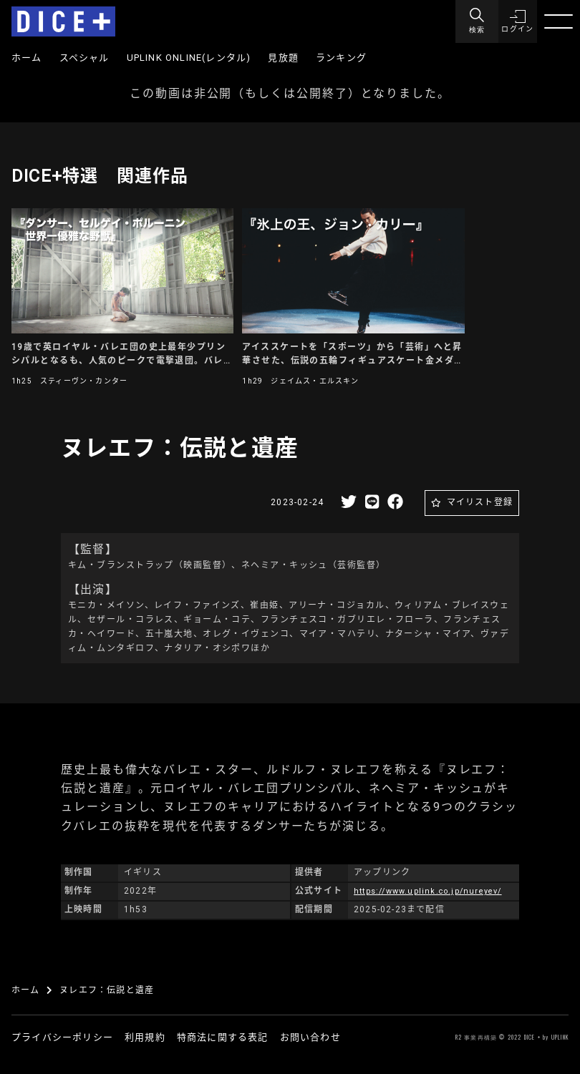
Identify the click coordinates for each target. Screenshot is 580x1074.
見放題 (283, 57)
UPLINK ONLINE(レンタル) (189, 57)
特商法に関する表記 (223, 1037)
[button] (515, 21)
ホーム (26, 57)
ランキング (341, 57)
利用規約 (145, 1037)
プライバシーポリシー (62, 1037)
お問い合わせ (310, 1037)
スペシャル (84, 57)
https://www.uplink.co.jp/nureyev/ (434, 891)
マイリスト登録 (480, 502)
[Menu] (472, 21)
